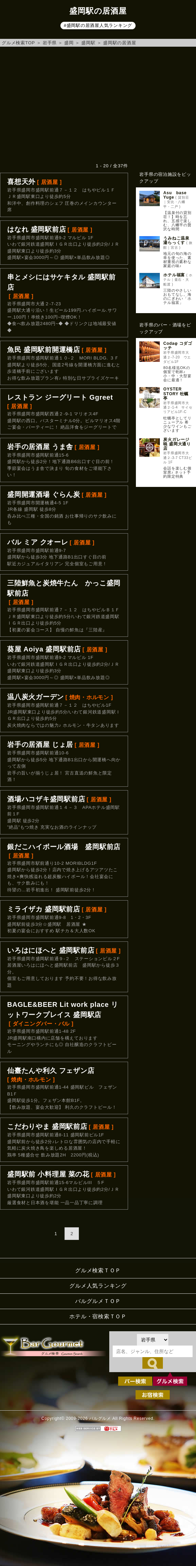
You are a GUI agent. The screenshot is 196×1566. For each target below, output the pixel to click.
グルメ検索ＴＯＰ (98, 1270)
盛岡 (69, 42)
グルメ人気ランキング (98, 1286)
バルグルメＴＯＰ (98, 1301)
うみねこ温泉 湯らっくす (178, 240)
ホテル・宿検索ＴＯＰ (98, 1316)
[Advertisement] (98, 104)
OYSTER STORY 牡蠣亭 (175, 393)
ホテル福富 (174, 275)
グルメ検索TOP (18, 42)
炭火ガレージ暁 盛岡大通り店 (177, 444)
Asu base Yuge (177, 195)
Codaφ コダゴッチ (177, 345)
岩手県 (50, 42)
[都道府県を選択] (152, 1340)
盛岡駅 (88, 42)
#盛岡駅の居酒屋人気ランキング (98, 25)
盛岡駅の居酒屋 (119, 42)
